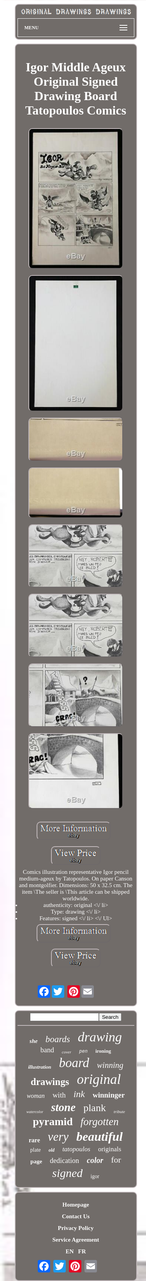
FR (82, 1251)
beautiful (99, 1136)
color (95, 1160)
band (47, 1050)
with (59, 1095)
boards (58, 1039)
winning (110, 1065)
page (36, 1161)
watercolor (35, 1112)
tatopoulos (76, 1149)
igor (94, 1176)
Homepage (75, 1205)
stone (63, 1107)
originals (109, 1149)
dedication (64, 1161)
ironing (103, 1051)
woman (36, 1095)
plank (94, 1107)
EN (69, 1251)
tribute (119, 1111)
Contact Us (76, 1216)
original (99, 1079)
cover (66, 1052)
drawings (50, 1081)
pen (83, 1051)
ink (79, 1094)
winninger (109, 1095)
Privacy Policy (75, 1228)
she (34, 1041)
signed (67, 1172)
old (52, 1150)
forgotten (100, 1121)
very (58, 1136)
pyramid (53, 1121)
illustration (39, 1067)
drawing (100, 1037)
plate (35, 1150)
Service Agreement (75, 1240)
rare (34, 1140)
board (74, 1063)
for (116, 1160)
